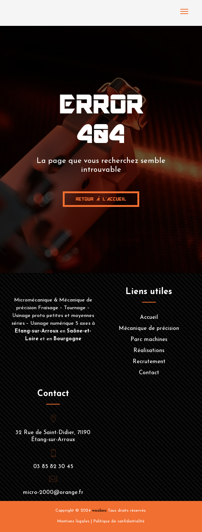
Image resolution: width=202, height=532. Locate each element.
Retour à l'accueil (101, 199)
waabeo (99, 511)
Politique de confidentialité (118, 521)
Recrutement (149, 362)
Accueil (149, 317)
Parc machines (148, 339)
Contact (149, 373)
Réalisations (148, 351)
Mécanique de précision (149, 328)
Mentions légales (73, 521)
